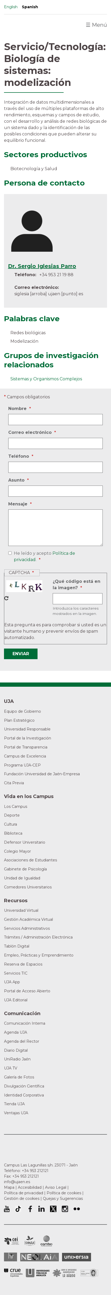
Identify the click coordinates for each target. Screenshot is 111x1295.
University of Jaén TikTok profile (18, 1209)
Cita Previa (14, 783)
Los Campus (15, 806)
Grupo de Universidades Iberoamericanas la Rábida (65, 1273)
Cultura (10, 824)
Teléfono (19, 456)
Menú (96, 25)
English (11, 7)
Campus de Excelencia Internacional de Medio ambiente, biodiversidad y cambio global (46, 1240)
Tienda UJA (14, 1104)
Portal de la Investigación (27, 738)
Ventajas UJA (16, 1113)
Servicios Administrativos (27, 928)
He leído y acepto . (43, 557)
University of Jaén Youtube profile (7, 1209)
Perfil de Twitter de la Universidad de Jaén (53, 1209)
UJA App (12, 982)
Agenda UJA (15, 1032)
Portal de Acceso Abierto (27, 991)
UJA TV (10, 1068)
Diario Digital (16, 1050)
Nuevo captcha (6, 598)
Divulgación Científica (24, 1086)
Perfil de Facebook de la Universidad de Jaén (30, 1209)
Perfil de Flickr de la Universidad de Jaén (76, 1209)
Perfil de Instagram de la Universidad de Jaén (65, 1209)
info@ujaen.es (17, 1181)
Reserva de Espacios (23, 964)
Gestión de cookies (21, 1198)
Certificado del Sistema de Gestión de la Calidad (89, 1272)
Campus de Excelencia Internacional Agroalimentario (29, 1240)
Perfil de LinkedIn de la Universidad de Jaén (41, 1209)
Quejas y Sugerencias (63, 1198)
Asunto (17, 480)
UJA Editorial (15, 1000)
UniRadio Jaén (17, 1059)
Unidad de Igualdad (22, 878)
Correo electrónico (30, 432)
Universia (76, 1257)
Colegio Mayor (17, 851)
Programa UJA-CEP (22, 765)
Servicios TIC (15, 973)
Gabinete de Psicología (25, 869)
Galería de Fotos (19, 1077)
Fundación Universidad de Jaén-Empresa (42, 774)
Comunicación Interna (24, 1023)
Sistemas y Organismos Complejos (46, 378)
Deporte (12, 815)
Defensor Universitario (24, 842)
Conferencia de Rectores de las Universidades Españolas (13, 1272)
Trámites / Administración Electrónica (38, 937)
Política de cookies (64, 1193)
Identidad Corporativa (24, 1095)
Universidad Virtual (21, 910)
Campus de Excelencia (25, 756)
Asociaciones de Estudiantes (30, 860)
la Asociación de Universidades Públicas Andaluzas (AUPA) (38, 1273)
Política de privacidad (23, 1193)
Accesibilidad (30, 1187)
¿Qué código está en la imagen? (76, 585)
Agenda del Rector (21, 1041)
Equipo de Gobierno (22, 711)
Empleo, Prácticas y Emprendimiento (38, 955)
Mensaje (18, 504)
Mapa (9, 1187)
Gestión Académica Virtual (28, 919)
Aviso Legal (55, 1187)
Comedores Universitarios (28, 887)
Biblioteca (13, 833)
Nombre (18, 409)
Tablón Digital (16, 946)
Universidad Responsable (27, 729)
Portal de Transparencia (25, 747)
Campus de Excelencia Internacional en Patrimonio (11, 1240)
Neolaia (39, 1257)
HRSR (10, 1257)
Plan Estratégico (19, 720)
